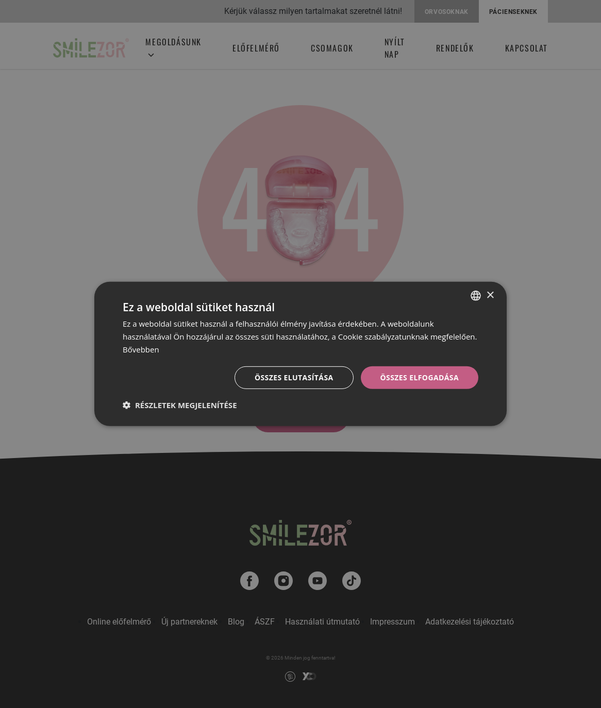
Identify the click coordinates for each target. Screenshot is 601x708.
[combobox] (476, 296)
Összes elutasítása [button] (294, 377)
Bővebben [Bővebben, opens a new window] (141, 349)
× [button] (490, 295)
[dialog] (300, 354)
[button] (180, 405)
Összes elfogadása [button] (419, 377)
